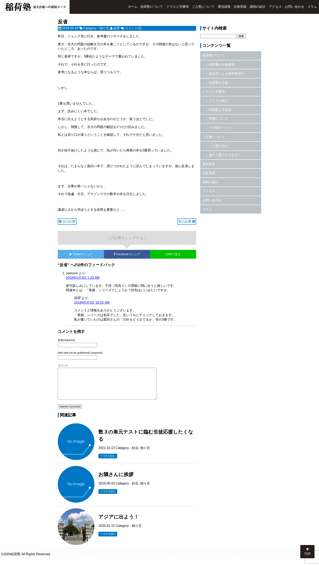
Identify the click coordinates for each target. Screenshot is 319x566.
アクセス (275, 6)
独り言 (104, 28)
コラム (312, 6)
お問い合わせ (294, 6)
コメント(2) (133, 28)
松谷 (135, 454)
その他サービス (220, 127)
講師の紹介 (258, 6)
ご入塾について (203, 6)
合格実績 (240, 6)
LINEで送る (173, 254)
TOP (307, 551)
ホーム (133, 6)
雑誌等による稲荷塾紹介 (227, 73)
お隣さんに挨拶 (115, 480)
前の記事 (186, 221)
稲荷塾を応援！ (220, 82)
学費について (218, 118)
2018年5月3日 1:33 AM (82, 277)
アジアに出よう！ (118, 523)
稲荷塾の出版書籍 (222, 64)
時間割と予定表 (220, 109)
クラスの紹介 (218, 100)
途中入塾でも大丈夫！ (225, 155)
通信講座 (224, 6)
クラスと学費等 (177, 6)
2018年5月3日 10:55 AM (91, 302)
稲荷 (116, 28)
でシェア (80, 254)
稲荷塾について (151, 6)
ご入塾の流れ (218, 146)
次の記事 (67, 221)
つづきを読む (108, 461)
